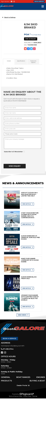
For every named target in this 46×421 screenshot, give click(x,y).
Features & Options (33, 61)
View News (23, 315)
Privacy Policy (27, 396)
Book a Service (9, 338)
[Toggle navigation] (43, 6)
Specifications (21, 61)
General (5, 377)
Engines (40, 377)
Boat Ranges (23, 377)
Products (6, 381)
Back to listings (8, 17)
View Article (27, 204)
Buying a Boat (37, 381)
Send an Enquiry (30, 38)
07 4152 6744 (5, 1)
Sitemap (34, 396)
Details (9, 61)
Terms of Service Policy (15, 396)
